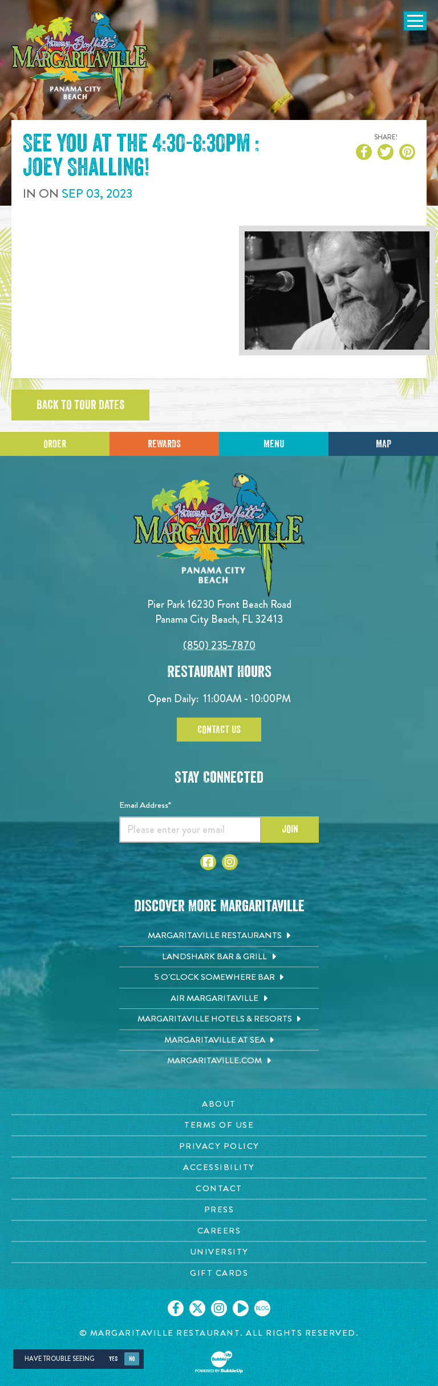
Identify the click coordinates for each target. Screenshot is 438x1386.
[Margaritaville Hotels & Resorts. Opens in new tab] (219, 1019)
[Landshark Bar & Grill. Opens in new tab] (219, 957)
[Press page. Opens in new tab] (219, 1210)
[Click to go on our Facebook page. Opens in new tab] (176, 1308)
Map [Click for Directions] (383, 444)
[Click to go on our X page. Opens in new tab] (197, 1308)
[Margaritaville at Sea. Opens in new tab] (219, 1040)
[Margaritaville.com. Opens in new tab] (219, 1061)
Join (290, 829)
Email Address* (145, 805)
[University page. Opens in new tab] (219, 1252)
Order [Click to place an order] (54, 444)
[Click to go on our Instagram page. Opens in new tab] (219, 1308)
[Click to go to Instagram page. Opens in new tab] (230, 862)
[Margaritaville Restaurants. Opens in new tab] (219, 936)
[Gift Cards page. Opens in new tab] (219, 1273)
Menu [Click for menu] (273, 444)
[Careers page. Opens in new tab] (219, 1231)
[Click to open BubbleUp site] (219, 1362)
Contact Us (219, 729)
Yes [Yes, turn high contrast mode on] (113, 1359)
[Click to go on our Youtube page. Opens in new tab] (241, 1308)
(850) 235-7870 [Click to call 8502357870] (219, 645)
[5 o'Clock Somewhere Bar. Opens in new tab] (219, 977)
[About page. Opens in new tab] (219, 1104)
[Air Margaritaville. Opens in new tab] (219, 998)
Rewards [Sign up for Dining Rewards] (164, 444)
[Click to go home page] (79, 60)
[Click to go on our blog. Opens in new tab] (262, 1308)
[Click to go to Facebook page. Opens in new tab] (208, 862)
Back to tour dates (80, 405)
